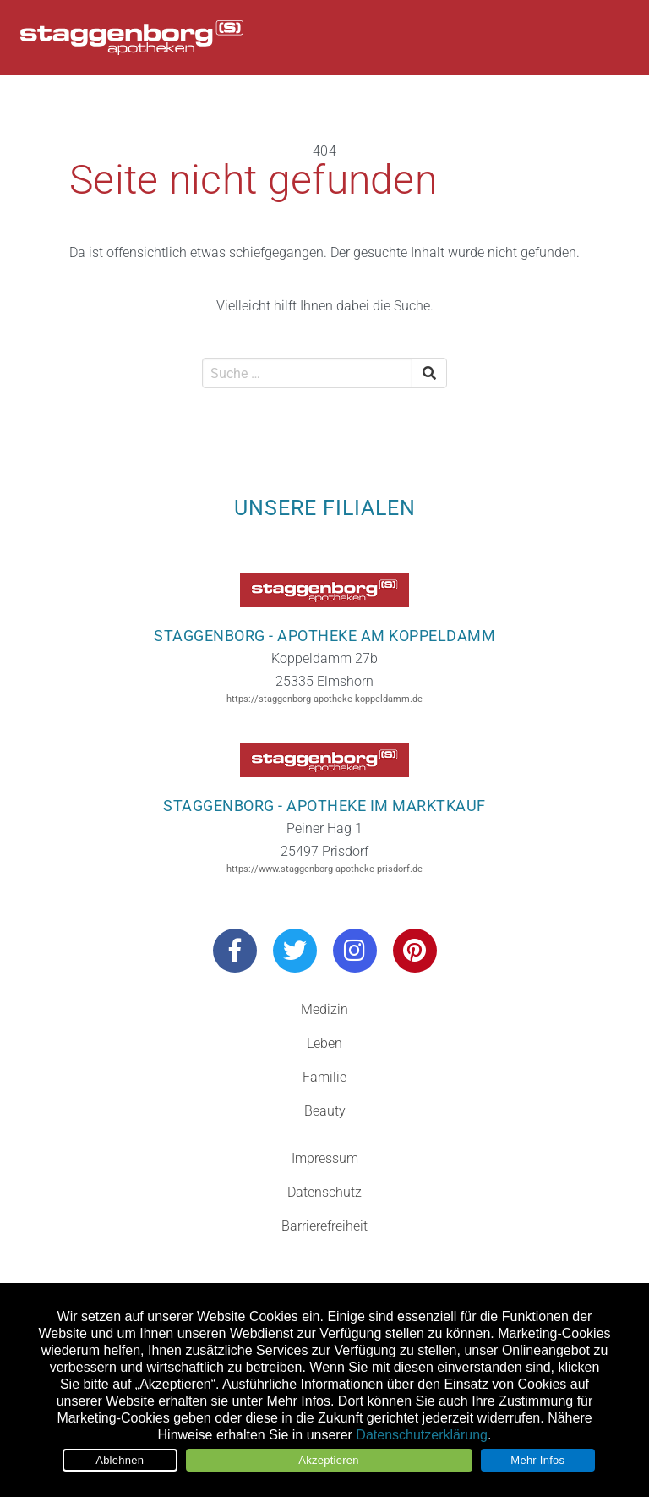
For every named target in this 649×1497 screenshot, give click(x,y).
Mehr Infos (537, 1460)
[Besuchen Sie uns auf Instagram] (355, 951)
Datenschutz (324, 1192)
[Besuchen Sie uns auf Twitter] (295, 951)
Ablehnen (119, 1460)
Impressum (325, 1158)
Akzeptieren (328, 1460)
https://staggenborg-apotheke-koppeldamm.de (324, 699)
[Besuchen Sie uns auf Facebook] (235, 951)
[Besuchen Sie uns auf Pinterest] (415, 951)
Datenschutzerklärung (422, 1435)
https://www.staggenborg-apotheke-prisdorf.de (324, 869)
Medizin (324, 1009)
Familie (324, 1077)
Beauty (325, 1111)
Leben (324, 1043)
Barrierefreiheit (324, 1226)
